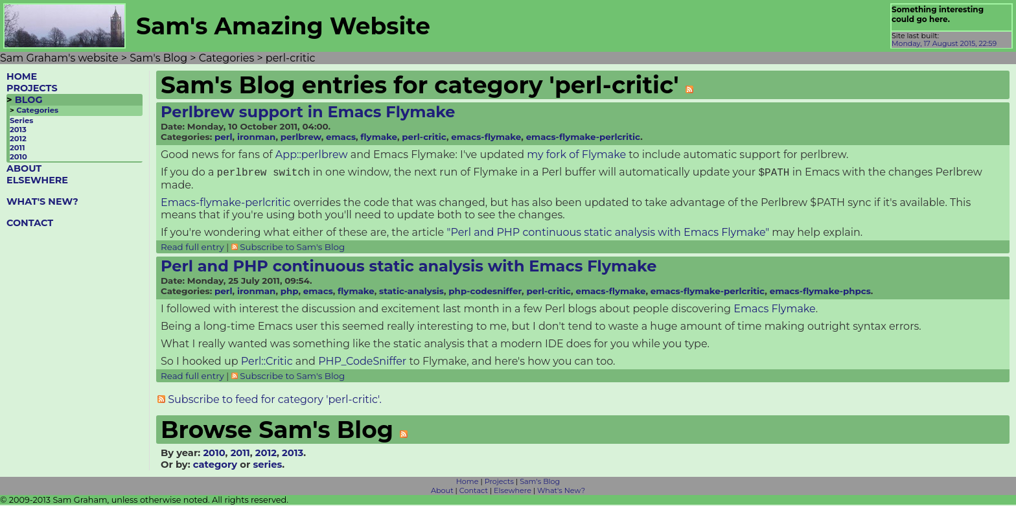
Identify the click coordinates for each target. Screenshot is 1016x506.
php (290, 292)
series (267, 466)
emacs (341, 137)
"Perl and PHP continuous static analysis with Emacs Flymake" (607, 233)
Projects (499, 482)
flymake (378, 137)
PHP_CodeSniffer (362, 362)
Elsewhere (512, 491)
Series (21, 120)
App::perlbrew (311, 154)
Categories (37, 110)
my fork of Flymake (576, 154)
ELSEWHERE (37, 180)
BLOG (29, 100)
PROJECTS (32, 88)
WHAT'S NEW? (42, 201)
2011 (17, 147)
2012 (18, 138)
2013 (18, 129)
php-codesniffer (485, 292)
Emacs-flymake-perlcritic (226, 204)
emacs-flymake (486, 137)
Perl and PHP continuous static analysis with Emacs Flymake (408, 267)
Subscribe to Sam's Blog (292, 248)
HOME (21, 76)
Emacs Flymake (774, 310)
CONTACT (29, 223)
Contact (473, 491)
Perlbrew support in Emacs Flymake (308, 111)
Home (467, 482)
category (215, 466)
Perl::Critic (267, 362)
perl (223, 137)
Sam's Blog (540, 482)
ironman (256, 137)
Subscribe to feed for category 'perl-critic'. (275, 401)
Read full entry (192, 248)
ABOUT (23, 168)
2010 (18, 156)
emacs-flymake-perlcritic (583, 137)
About (442, 491)
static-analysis (411, 292)
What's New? (561, 491)
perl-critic (424, 137)
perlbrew (301, 137)
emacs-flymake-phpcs (820, 292)
